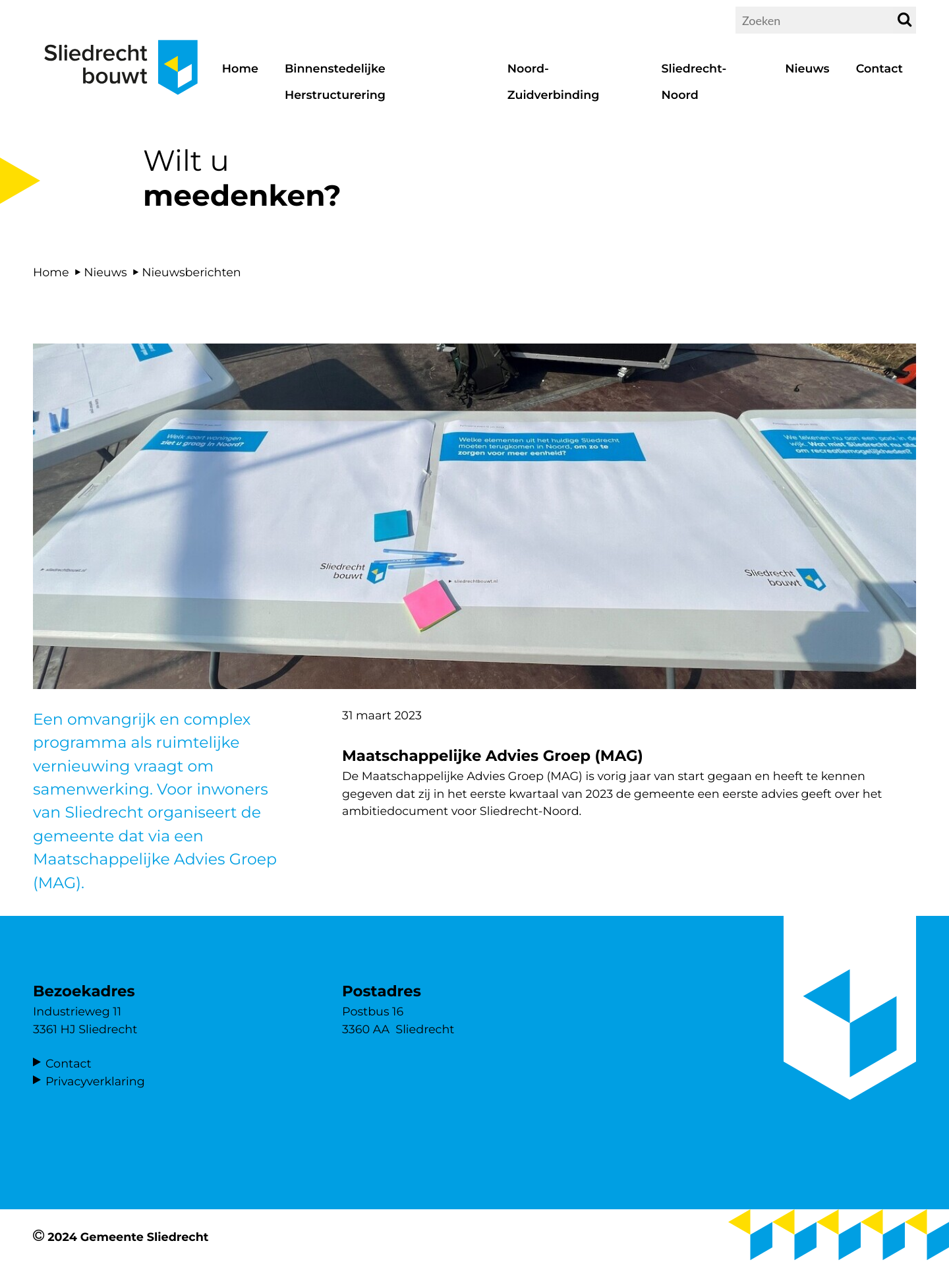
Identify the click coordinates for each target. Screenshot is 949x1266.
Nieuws (105, 273)
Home (51, 273)
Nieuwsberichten (191, 273)
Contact (68, 1064)
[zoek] (904, 20)
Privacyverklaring (95, 1082)
